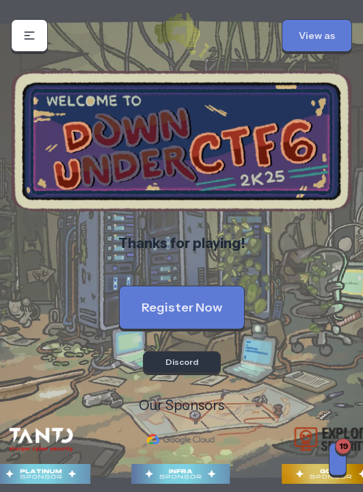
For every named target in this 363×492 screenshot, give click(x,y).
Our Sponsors (181, 405)
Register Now (182, 307)
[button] (29, 35)
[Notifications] (338, 459)
